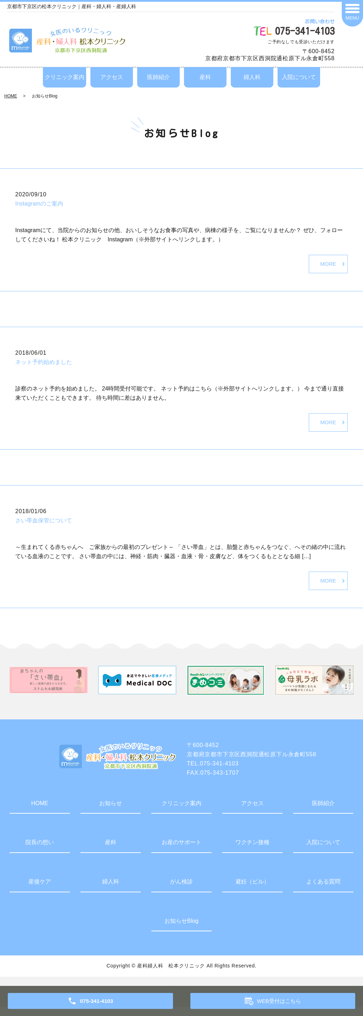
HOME (10, 96)
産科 (205, 77)
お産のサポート (181, 851)
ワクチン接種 (252, 851)
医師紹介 (158, 77)
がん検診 (181, 891)
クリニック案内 (64, 77)
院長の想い (40, 851)
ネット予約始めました (43, 365)
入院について (299, 77)
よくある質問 (323, 891)
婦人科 (252, 77)
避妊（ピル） (252, 891)
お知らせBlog (181, 930)
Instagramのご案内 (39, 204)
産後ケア (39, 891)
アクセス (111, 77)
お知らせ (110, 812)
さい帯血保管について (43, 526)
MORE (327, 265)
